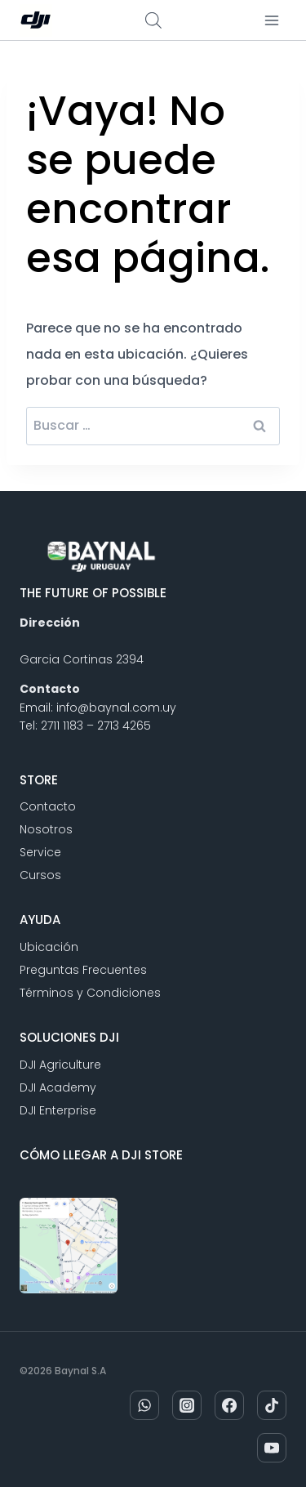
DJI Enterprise (58, 1110)
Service (40, 852)
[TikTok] (271, 1405)
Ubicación (49, 947)
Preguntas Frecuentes (83, 970)
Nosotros (46, 829)
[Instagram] (187, 1405)
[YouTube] (271, 1447)
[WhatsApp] (144, 1405)
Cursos (40, 875)
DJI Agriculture (60, 1064)
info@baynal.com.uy (116, 707)
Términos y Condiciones (90, 993)
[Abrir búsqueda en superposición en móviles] (153, 20)
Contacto (48, 806)
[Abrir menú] (271, 20)
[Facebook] (229, 1405)
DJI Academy (58, 1087)
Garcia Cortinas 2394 (82, 659)
